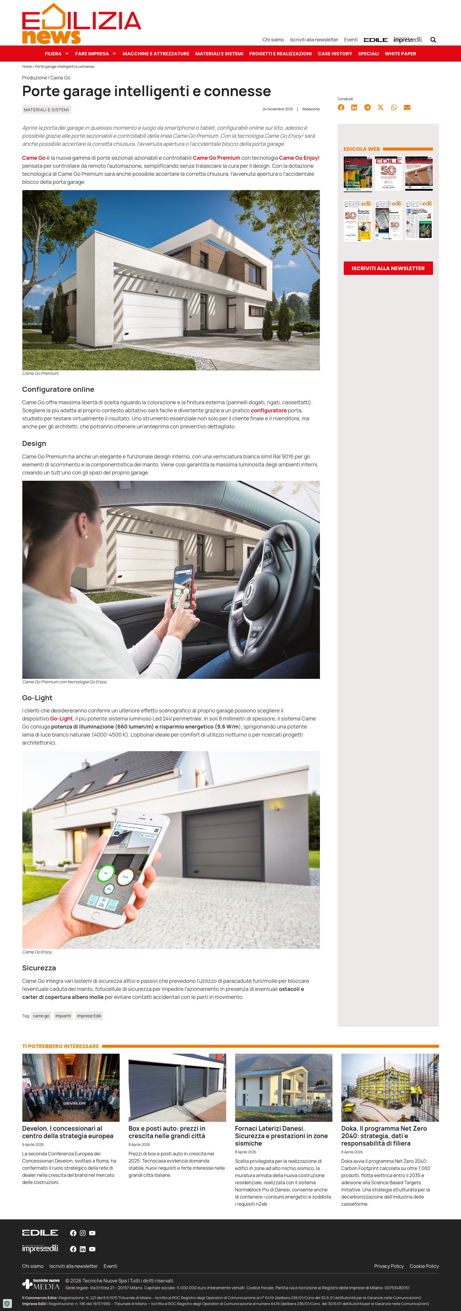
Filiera (57, 53)
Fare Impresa (96, 53)
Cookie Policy (424, 1266)
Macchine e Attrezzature (156, 53)
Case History (335, 53)
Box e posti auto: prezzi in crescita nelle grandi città (167, 1132)
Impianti (63, 1016)
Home (27, 66)
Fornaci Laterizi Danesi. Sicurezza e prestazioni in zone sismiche (281, 1135)
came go (41, 1016)
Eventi (351, 39)
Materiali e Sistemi (219, 53)
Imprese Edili (89, 1016)
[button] (433, 40)
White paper (400, 53)
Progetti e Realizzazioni (280, 53)
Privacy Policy (389, 1266)
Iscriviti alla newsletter (314, 39)
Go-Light (61, 718)
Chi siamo (273, 39)
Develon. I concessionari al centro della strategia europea (68, 1132)
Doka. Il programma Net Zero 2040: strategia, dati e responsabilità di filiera (384, 1135)
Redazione (311, 109)
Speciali (368, 53)
